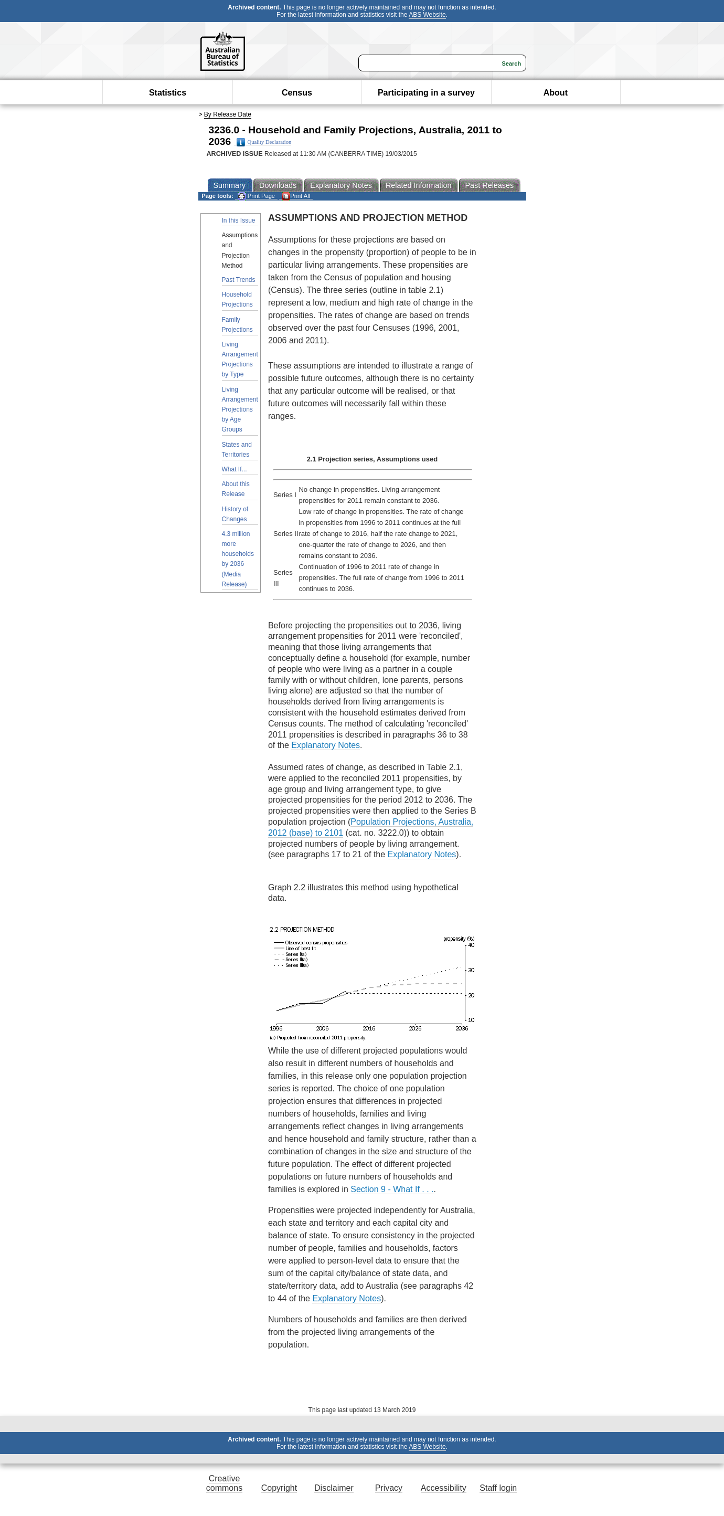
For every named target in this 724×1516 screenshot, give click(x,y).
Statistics (167, 92)
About (556, 92)
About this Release (236, 489)
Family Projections (237, 324)
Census (297, 92)
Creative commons (224, 1483)
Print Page (256, 196)
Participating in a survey (426, 92)
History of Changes (235, 514)
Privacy (388, 1487)
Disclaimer (334, 1487)
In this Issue (238, 220)
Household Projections (237, 299)
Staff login (498, 1487)
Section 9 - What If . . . (391, 1189)
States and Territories (237, 449)
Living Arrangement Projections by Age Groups (240, 410)
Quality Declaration (264, 142)
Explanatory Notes (325, 745)
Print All (296, 196)
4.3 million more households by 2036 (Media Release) (238, 559)
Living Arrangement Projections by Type (240, 359)
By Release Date (227, 114)
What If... (234, 469)
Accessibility (443, 1487)
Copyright (279, 1487)
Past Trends (238, 279)
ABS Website (427, 14)
